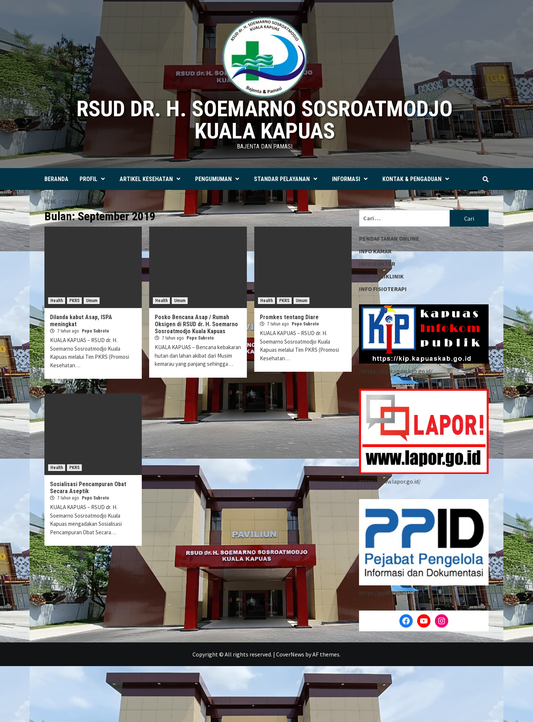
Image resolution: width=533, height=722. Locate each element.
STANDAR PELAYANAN (287, 179)
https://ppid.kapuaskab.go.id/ (396, 592)
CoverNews (290, 654)
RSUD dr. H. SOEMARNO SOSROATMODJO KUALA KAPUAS (265, 120)
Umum (91, 300)
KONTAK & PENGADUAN (417, 179)
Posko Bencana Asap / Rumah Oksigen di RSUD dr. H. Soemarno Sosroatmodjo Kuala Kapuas (196, 324)
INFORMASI (351, 179)
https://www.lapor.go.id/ (390, 481)
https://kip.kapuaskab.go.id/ (397, 371)
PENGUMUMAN (219, 179)
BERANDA (56, 179)
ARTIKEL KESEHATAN (152, 179)
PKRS (74, 300)
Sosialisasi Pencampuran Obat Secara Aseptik (88, 488)
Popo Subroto (95, 331)
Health (56, 300)
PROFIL (94, 179)
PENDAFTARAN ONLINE (389, 238)
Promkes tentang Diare (289, 317)
